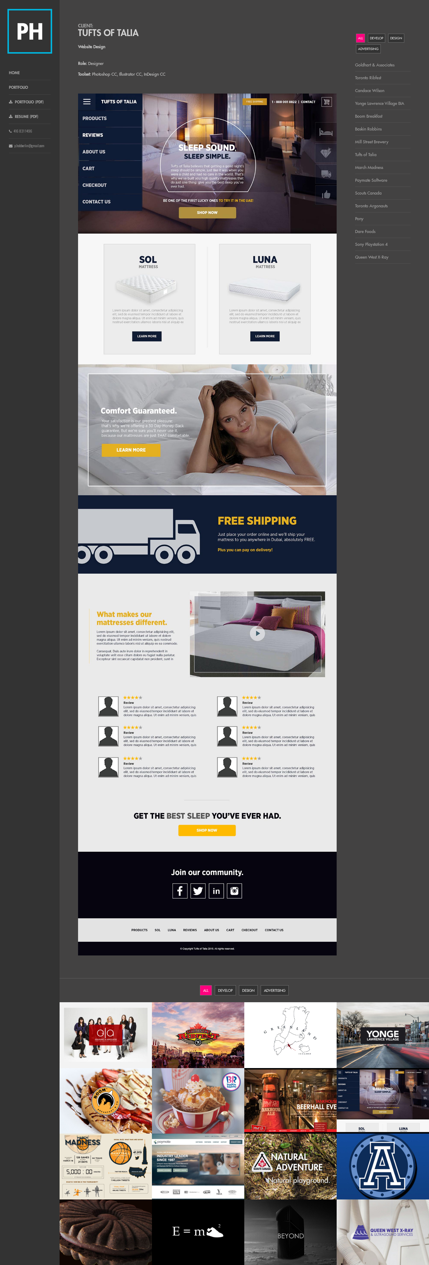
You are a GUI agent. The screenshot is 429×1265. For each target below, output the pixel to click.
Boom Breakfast (368, 116)
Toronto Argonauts (371, 206)
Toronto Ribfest (368, 77)
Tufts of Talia (366, 154)
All (360, 38)
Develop (376, 38)
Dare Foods (365, 231)
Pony (359, 218)
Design (396, 38)
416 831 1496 (20, 130)
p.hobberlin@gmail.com (26, 145)
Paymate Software (371, 180)
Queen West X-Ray (371, 257)
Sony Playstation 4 (371, 244)
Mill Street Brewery (371, 141)
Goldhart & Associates (374, 65)
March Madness (369, 167)
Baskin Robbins (368, 129)
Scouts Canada (368, 193)
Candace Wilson (369, 90)
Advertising (368, 49)
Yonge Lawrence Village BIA (379, 103)
